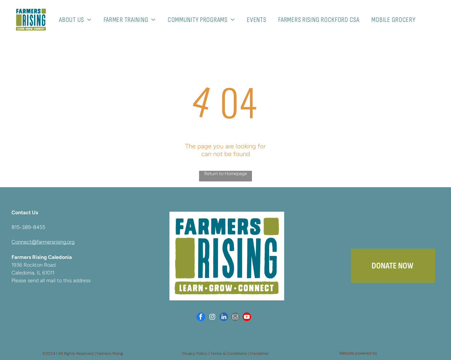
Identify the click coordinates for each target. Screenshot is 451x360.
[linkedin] (223, 317)
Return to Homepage (225, 173)
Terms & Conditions (229, 353)
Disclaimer (259, 353)
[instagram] (212, 317)
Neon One (388, 353)
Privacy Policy (194, 353)
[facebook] (200, 317)
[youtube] (246, 317)
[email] (235, 317)
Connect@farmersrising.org (43, 242)
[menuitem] (77, 20)
